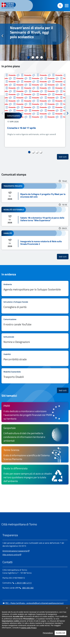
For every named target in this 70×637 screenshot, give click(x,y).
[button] (67, 5)
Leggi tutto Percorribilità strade (35, 358)
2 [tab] (33, 57)
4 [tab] (41, 57)
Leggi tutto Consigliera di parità (35, 306)
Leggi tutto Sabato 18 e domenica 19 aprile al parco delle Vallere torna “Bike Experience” (35, 216)
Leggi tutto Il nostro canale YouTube (35, 323)
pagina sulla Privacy (28, 634)
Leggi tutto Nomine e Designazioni (35, 341)
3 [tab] (37, 57)
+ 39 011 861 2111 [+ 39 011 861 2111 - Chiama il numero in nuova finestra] (22, 582)
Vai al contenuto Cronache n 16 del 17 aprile (35, 110)
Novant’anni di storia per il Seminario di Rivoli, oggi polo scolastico (31, 32)
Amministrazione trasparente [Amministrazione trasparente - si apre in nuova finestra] (14, 550)
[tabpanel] (35, 36)
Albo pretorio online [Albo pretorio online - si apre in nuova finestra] (10, 554)
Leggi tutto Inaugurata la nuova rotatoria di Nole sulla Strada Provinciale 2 (35, 240)
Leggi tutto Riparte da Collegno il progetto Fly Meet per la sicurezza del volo (35, 192)
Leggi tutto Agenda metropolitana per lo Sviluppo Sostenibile (35, 288)
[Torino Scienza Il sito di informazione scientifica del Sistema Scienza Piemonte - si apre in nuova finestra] (35, 454)
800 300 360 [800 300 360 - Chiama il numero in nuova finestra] (26, 587)
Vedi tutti (64, 156)
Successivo (67, 35)
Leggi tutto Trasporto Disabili (35, 376)
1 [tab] (28, 57)
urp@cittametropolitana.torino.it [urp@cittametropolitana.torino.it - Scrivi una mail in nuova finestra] (17, 608)
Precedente (2, 35)
